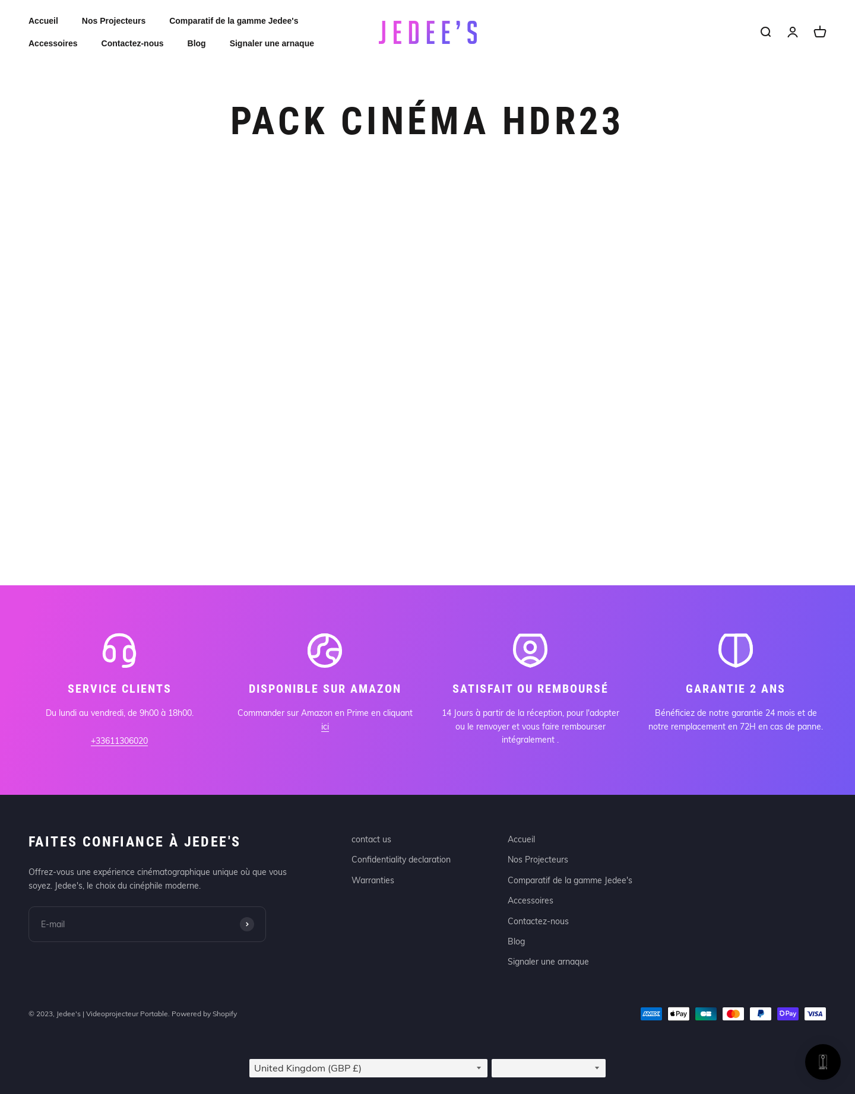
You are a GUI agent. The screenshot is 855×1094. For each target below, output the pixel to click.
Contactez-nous (133, 43)
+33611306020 (119, 740)
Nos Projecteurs (113, 21)
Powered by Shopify (204, 1013)
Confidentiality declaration (401, 859)
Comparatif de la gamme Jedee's (233, 21)
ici (325, 726)
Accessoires (53, 43)
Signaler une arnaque (272, 43)
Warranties (373, 880)
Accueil (43, 21)
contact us (371, 839)
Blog (197, 43)
